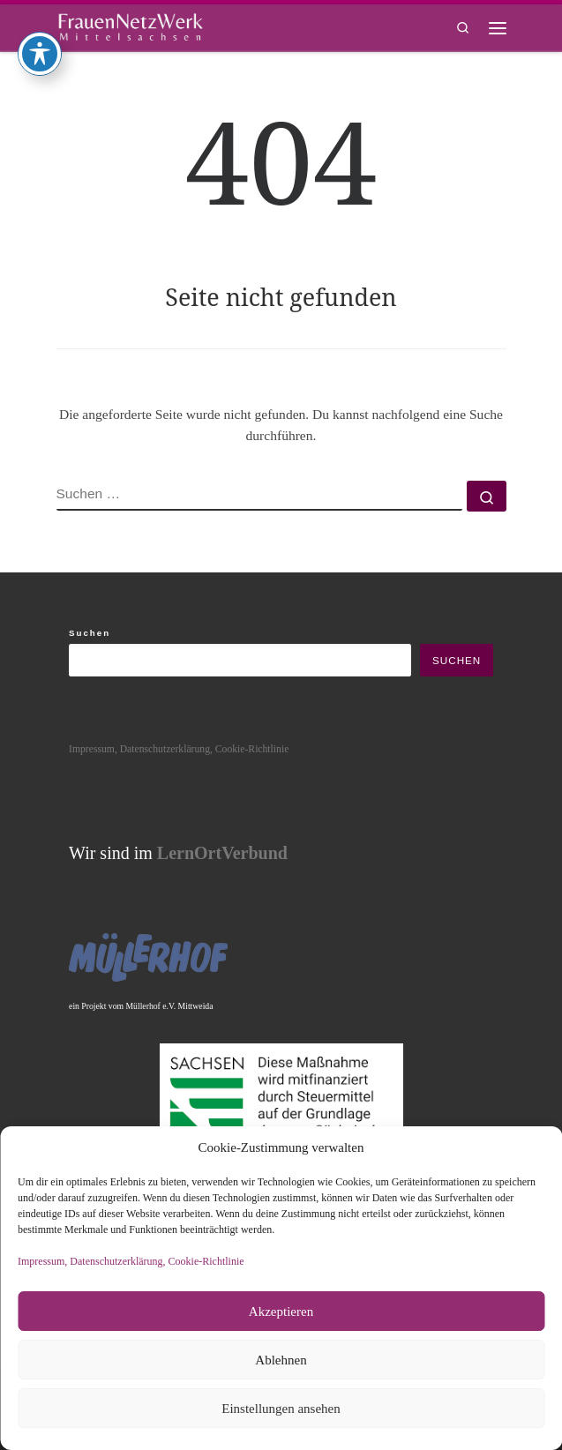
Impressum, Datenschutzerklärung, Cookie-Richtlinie (131, 1261)
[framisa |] (130, 25)
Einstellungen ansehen (281, 1408)
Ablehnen (280, 1360)
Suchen (89, 633)
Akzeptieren (281, 1311)
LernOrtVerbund (222, 853)
